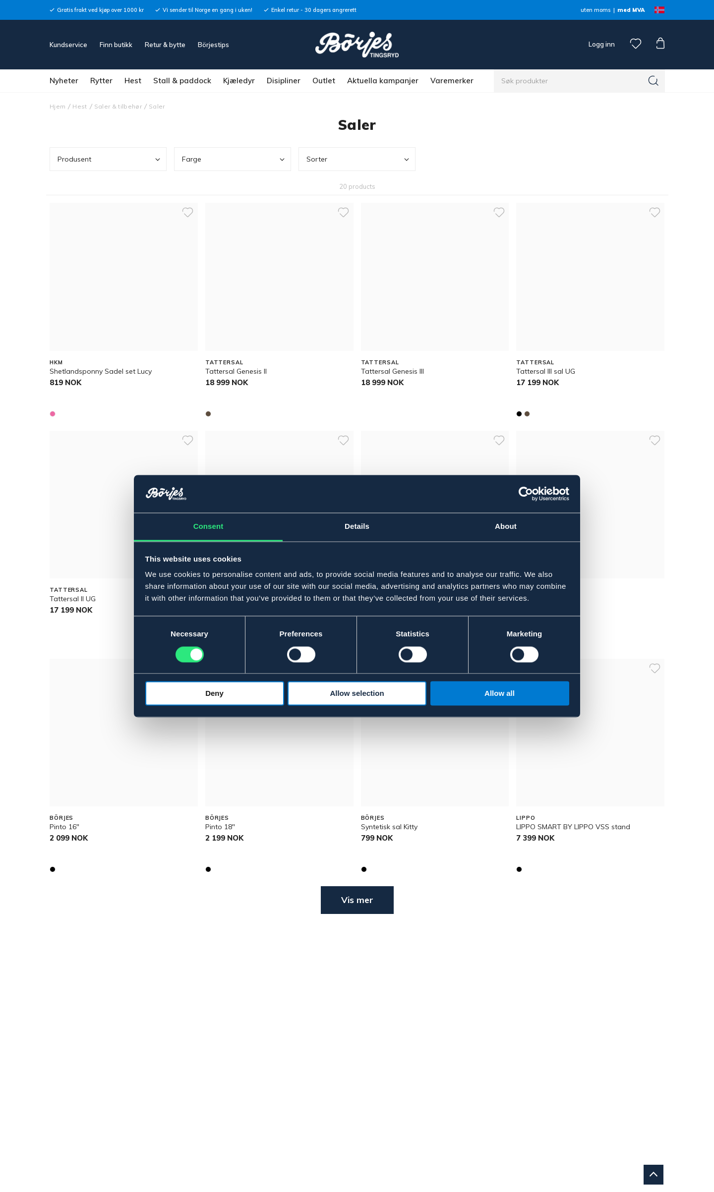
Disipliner (283, 80)
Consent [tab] (208, 526)
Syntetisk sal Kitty (389, 826)
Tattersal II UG (73, 598)
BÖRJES (61, 817)
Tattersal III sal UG (545, 371)
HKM (56, 362)
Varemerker (452, 80)
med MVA (631, 9)
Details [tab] (357, 526)
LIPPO (525, 817)
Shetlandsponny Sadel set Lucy (101, 371)
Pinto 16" (64, 826)
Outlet (323, 80)
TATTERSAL (224, 362)
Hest (132, 80)
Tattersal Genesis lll (392, 371)
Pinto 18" (220, 826)
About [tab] (506, 526)
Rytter (101, 80)
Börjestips (213, 45)
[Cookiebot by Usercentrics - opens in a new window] (525, 493)
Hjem (57, 106)
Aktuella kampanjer (382, 80)
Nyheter (64, 80)
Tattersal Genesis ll (236, 371)
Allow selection (357, 693)
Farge (234, 159)
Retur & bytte (165, 45)
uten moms (595, 9)
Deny (214, 693)
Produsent (110, 159)
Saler (157, 106)
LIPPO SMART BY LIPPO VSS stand (573, 826)
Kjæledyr (239, 80)
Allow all (499, 693)
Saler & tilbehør (118, 106)
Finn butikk (116, 45)
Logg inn (601, 44)
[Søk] (653, 80)
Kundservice (68, 45)
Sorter (358, 159)
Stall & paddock (182, 80)
